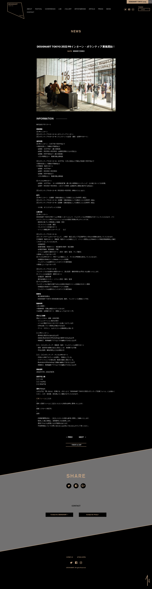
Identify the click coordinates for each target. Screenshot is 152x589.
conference (50, 9)
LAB (60, 9)
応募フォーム (40, 398)
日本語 (143, 9)
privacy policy (81, 557)
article (92, 9)
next (82, 437)
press (100, 9)
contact (30, 12)
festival (38, 9)
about (29, 9)
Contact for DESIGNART (59, 515)
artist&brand (80, 9)
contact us (69, 557)
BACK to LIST (76, 445)
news (108, 9)
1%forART (68, 9)
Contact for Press (92, 515)
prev (69, 437)
